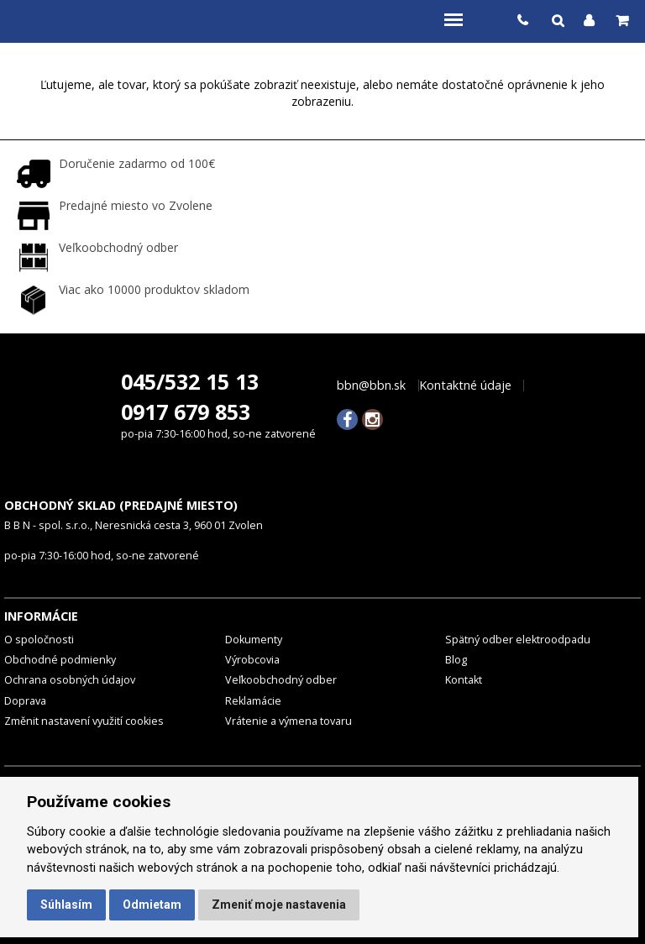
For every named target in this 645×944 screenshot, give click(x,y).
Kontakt (463, 680)
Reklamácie (253, 701)
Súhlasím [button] (66, 904)
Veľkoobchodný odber (281, 680)
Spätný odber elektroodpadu (517, 639)
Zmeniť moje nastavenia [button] (279, 904)
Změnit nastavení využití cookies (84, 721)
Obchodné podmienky (60, 660)
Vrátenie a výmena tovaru (288, 721)
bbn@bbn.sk (371, 385)
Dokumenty (253, 639)
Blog (456, 660)
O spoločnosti (39, 639)
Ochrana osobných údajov (69, 680)
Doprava (25, 701)
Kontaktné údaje (465, 385)
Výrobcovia (252, 660)
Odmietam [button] (152, 904)
